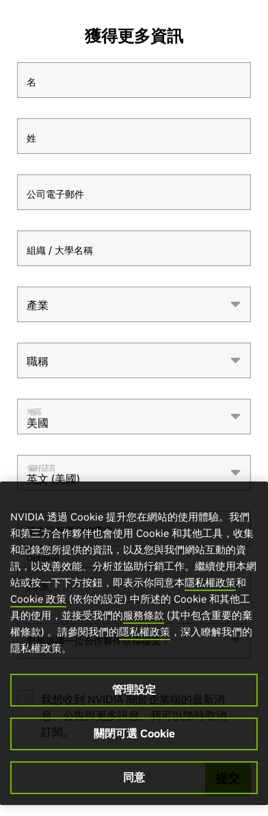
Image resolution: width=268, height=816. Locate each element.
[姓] (134, 136)
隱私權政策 (210, 582)
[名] (134, 80)
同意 (134, 777)
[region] (134, 643)
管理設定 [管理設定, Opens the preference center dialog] (134, 689)
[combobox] (134, 304)
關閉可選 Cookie (134, 733)
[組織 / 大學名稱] (134, 248)
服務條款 (143, 615)
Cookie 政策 (38, 598)
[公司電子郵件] (134, 192)
